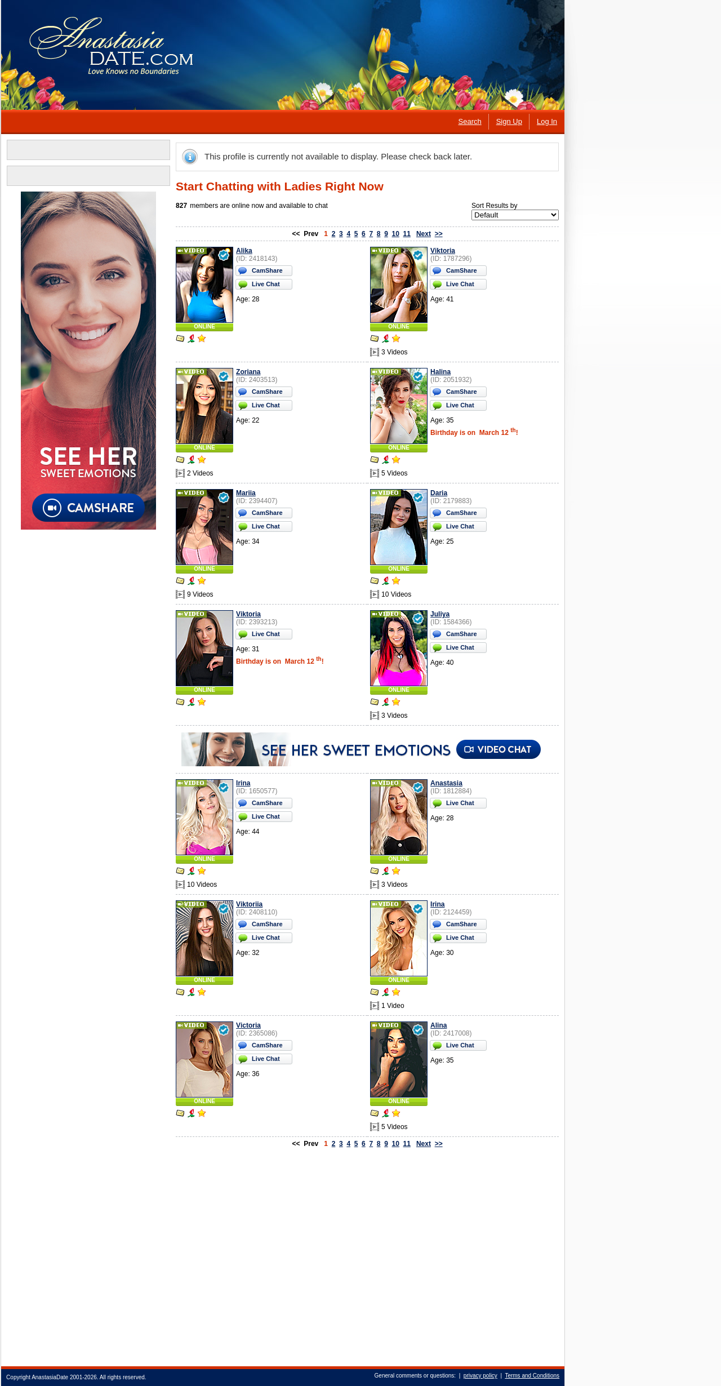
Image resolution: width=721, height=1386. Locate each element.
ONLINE (204, 326)
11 (406, 234)
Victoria (247, 1025)
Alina (438, 1025)
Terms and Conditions (531, 1375)
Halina (440, 372)
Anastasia (446, 783)
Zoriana (247, 372)
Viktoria (442, 251)
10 (394, 234)
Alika (243, 251)
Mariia (245, 493)
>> (438, 234)
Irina (242, 783)
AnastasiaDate (49, 1377)
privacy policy (480, 1375)
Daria (438, 493)
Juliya (439, 614)
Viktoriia (248, 904)
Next (423, 234)
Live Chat (265, 284)
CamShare (266, 270)
